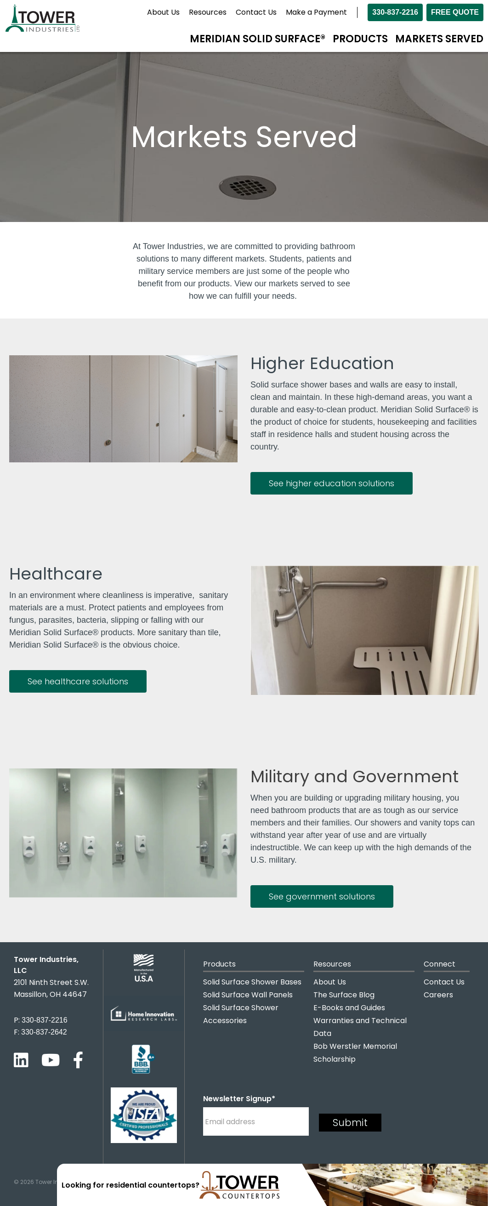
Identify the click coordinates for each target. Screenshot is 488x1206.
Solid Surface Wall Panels (248, 995)
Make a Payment (316, 12)
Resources (208, 12)
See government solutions (322, 896)
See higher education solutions (331, 483)
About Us (163, 12)
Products (360, 39)
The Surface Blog (344, 995)
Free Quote (455, 12)
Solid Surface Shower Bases (252, 982)
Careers (438, 995)
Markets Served (439, 39)
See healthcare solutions (78, 681)
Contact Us (256, 12)
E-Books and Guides (349, 1007)
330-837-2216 (395, 12)
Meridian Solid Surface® (257, 39)
